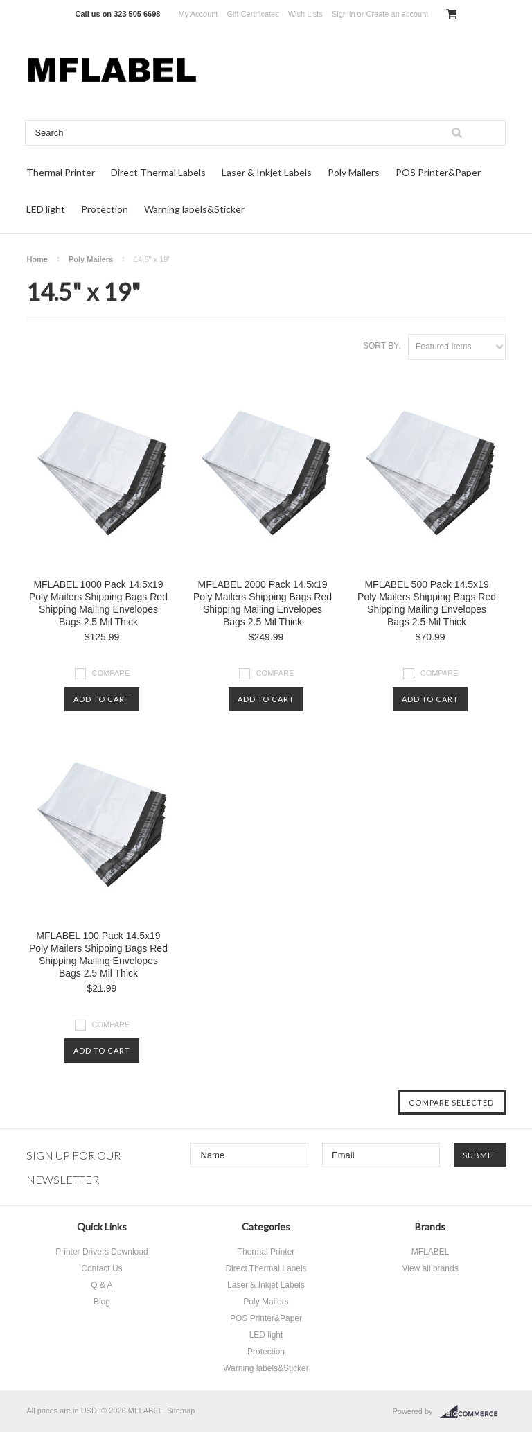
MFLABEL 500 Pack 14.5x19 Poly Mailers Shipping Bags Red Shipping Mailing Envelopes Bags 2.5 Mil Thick (426, 603)
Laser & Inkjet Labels (267, 172)
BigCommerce (473, 1412)
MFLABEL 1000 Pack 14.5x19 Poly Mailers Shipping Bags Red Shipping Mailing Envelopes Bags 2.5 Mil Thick (98, 603)
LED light (45, 209)
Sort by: (382, 346)
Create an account (397, 14)
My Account (198, 14)
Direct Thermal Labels (158, 172)
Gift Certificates (252, 14)
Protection (104, 209)
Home (37, 259)
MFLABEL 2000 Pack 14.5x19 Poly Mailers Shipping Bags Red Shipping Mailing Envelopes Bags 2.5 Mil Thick (262, 603)
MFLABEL (430, 1252)
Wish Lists (305, 14)
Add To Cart (101, 699)
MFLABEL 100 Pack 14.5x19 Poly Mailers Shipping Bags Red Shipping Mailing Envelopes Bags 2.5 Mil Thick (98, 954)
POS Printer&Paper (438, 172)
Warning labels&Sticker (194, 209)
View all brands (430, 1268)
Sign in (343, 14)
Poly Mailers (354, 172)
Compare (111, 673)
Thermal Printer (60, 172)
